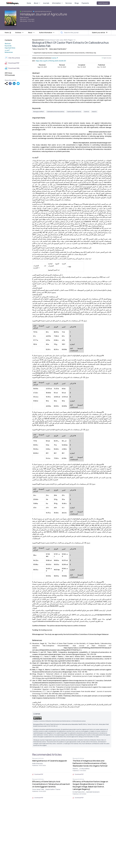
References (9, 52)
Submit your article (100, 32)
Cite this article (12, 57)
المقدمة (7, 50)
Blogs (77, 3)
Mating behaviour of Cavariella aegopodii (49, 760)
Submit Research (103, 3)
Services (68, 3)
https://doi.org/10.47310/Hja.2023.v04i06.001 (51, 61)
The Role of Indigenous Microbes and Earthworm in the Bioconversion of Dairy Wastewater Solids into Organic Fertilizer (90, 763)
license (54, 58)
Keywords (8, 46)
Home (29, 3)
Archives (19, 32)
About (37, 3)
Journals (46, 3)
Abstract (8, 44)
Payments (85, 3)
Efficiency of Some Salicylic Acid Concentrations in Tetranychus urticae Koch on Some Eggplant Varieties (51, 784)
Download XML (12, 68)
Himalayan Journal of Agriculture (43, 14)
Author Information (47, 32)
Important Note (10, 48)
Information (57, 3)
